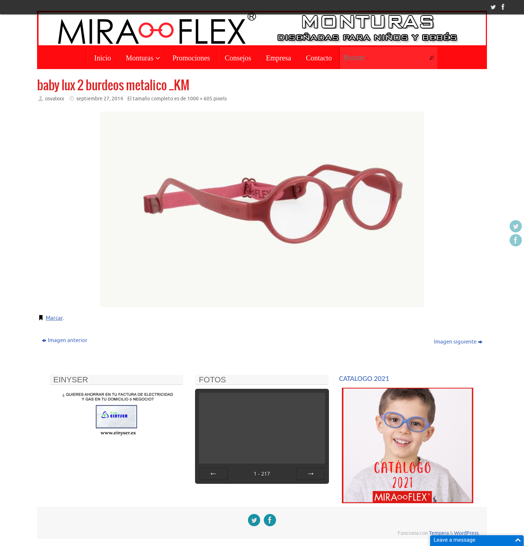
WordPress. (467, 533)
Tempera (439, 533)
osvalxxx (54, 99)
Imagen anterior (64, 340)
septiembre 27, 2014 (99, 99)
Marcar (54, 318)
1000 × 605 (199, 99)
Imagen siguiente (458, 341)
